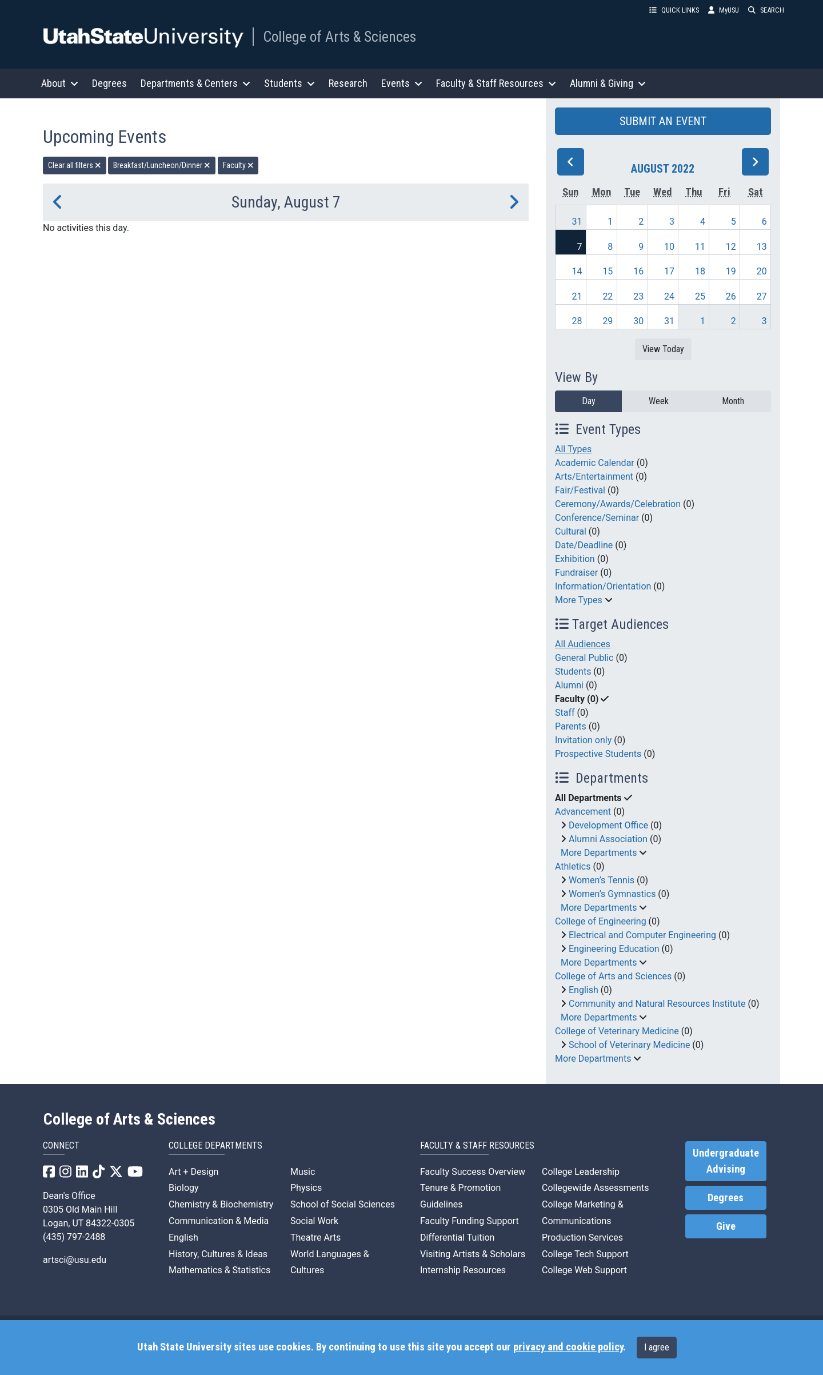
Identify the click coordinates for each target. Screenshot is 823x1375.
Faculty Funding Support (469, 1220)
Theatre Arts (315, 1237)
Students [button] (289, 83)
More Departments (599, 852)
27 (762, 296)
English (583, 990)
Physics (306, 1187)
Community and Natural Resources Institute (657, 1003)
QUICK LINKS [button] (674, 10)
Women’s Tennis (601, 880)
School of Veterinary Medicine (629, 1044)
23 (638, 296)
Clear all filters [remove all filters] (74, 165)
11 (700, 246)
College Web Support (584, 1270)
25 (700, 296)
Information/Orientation (603, 586)
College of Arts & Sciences (339, 36)
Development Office (608, 825)
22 (607, 296)
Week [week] (659, 401)
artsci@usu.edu (74, 1259)
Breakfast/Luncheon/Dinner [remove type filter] (161, 165)
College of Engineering (600, 921)
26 (731, 296)
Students (573, 671)
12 (731, 246)
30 (638, 321)
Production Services (582, 1237)
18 (700, 271)
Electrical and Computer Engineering (642, 935)
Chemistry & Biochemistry (221, 1204)
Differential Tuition (457, 1237)
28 (577, 321)
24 (669, 296)
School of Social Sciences (342, 1204)
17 (669, 271)
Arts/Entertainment (594, 476)
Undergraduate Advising (726, 1161)
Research (348, 83)
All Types (573, 449)
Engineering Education (614, 948)
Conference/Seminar (597, 517)
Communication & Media (219, 1220)
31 (577, 221)
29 (607, 321)
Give (726, 1226)
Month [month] (733, 401)
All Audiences (582, 644)
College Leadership (581, 1171)
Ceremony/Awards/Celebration (618, 504)
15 (607, 271)
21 (577, 296)
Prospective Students (598, 753)
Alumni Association (608, 839)
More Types (578, 600)
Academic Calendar (594, 462)
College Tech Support (585, 1254)
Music (302, 1171)
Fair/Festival (580, 490)
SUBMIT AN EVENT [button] (663, 121)
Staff (565, 712)
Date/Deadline (584, 545)
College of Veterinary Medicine (617, 1031)
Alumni (569, 685)
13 (762, 246)
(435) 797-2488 (74, 1236)
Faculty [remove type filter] (238, 165)
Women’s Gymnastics (612, 893)
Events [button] (401, 83)
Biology (184, 1187)
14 (577, 271)
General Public (584, 657)
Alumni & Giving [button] (608, 83)
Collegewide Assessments (595, 1187)
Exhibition (575, 558)
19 (731, 271)
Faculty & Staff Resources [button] (496, 83)
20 (762, 271)
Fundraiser (576, 572)
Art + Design (193, 1171)
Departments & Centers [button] (195, 83)
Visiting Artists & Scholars (472, 1254)
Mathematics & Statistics (219, 1270)
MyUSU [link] (723, 10)
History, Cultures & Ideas (218, 1254)
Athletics (572, 866)
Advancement (583, 811)
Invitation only (583, 740)
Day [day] (589, 401)
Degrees (109, 83)
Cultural (570, 531)
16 (638, 271)
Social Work (314, 1220)
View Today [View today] (663, 349)
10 (669, 246)
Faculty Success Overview (472, 1171)
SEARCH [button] (766, 10)
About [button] (59, 83)
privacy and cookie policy (568, 1347)
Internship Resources (463, 1270)
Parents (570, 726)
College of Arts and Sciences (613, 976)
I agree (656, 1347)
